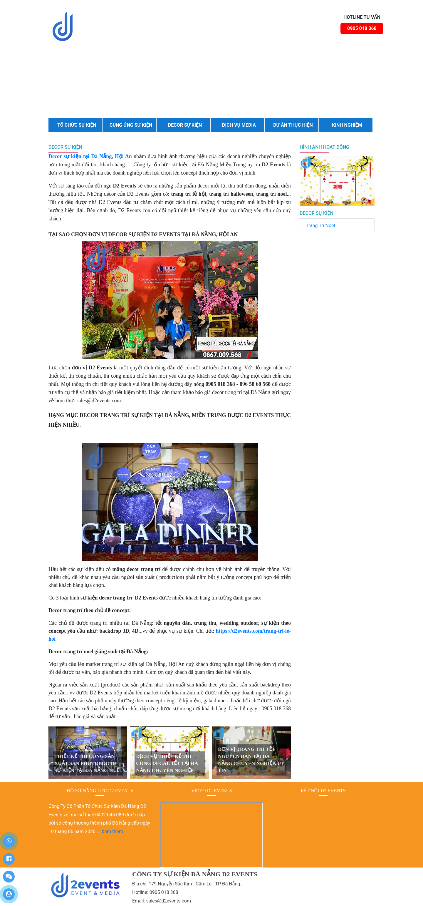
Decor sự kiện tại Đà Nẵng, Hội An (90, 156)
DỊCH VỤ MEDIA (239, 125)
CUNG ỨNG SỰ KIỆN (131, 125)
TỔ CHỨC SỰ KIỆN (76, 125)
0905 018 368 (362, 28)
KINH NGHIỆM (347, 125)
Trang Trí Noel (320, 225)
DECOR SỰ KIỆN (185, 125)
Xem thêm (112, 831)
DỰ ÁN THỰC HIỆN (293, 125)
